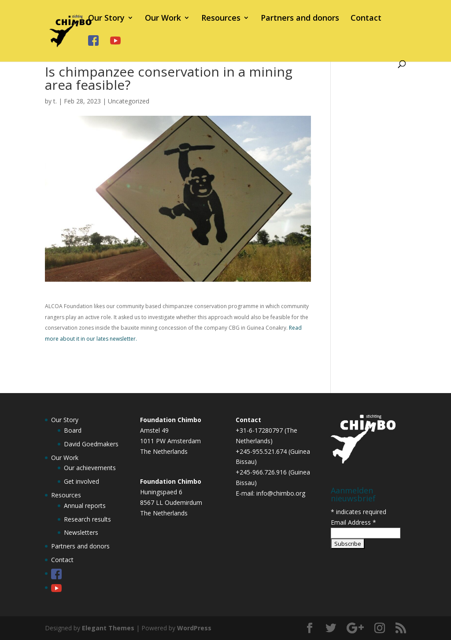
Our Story (106, 19)
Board (72, 430)
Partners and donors (300, 19)
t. (55, 101)
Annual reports (85, 505)
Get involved (81, 481)
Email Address (353, 522)
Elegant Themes (108, 628)
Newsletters (81, 532)
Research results (87, 519)
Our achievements (90, 467)
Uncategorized (128, 101)
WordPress (194, 628)
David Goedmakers (91, 444)
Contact (366, 19)
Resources (220, 19)
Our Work (163, 19)
